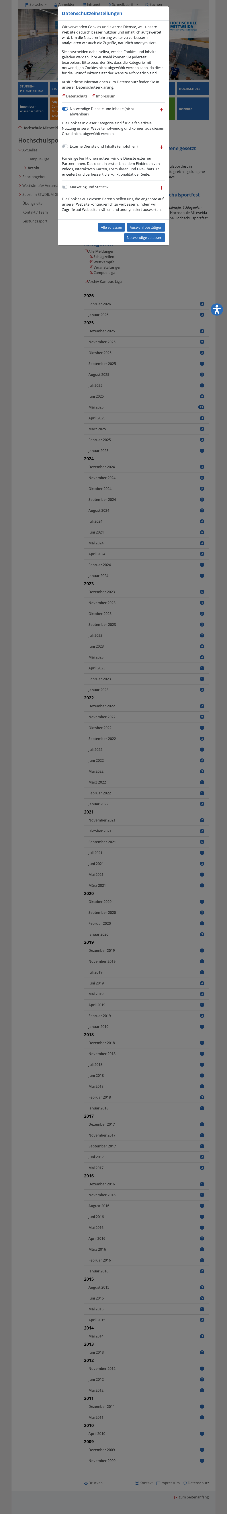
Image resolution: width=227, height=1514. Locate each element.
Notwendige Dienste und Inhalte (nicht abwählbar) (102, 111)
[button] (161, 111)
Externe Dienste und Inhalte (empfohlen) (104, 146)
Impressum (105, 96)
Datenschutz (76, 96)
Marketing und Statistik (89, 187)
